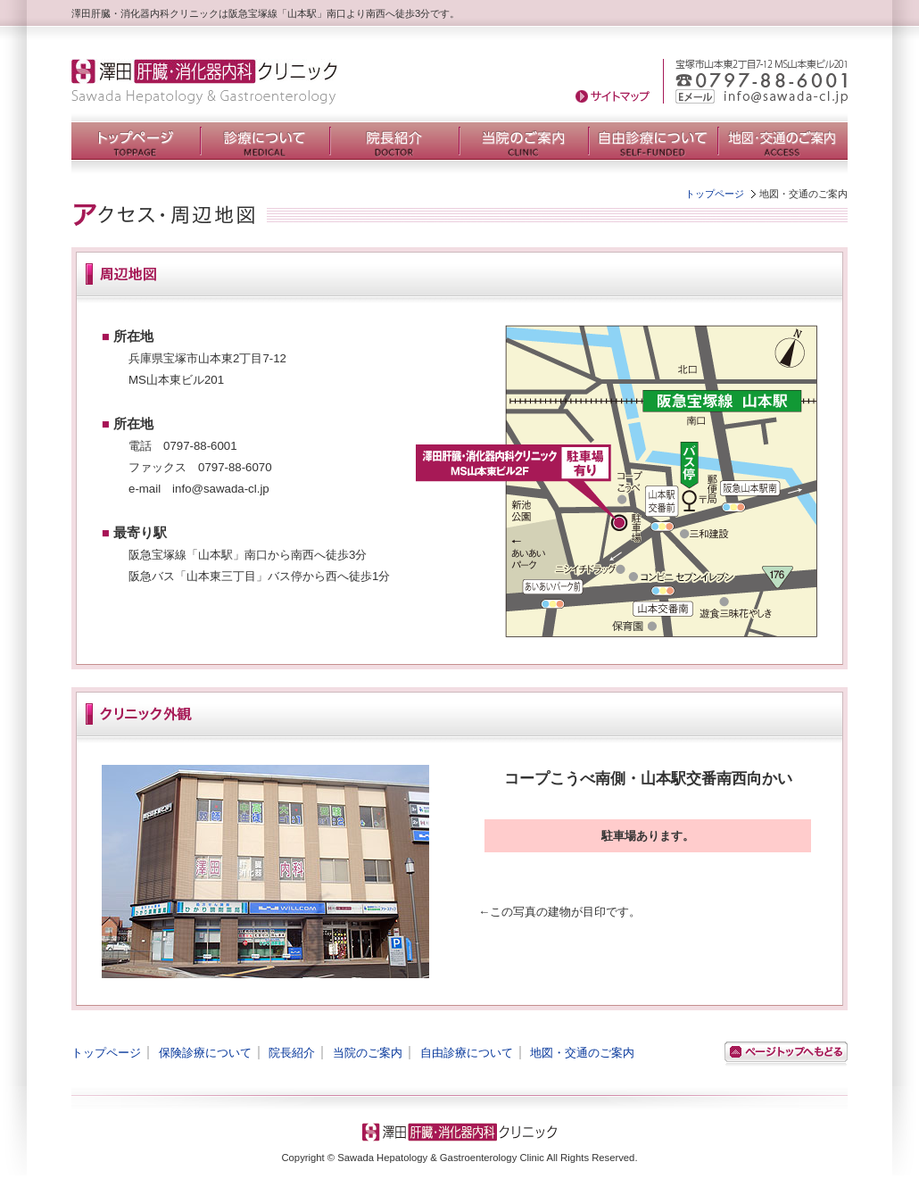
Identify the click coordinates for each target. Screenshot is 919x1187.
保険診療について (205, 1052)
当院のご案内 (367, 1052)
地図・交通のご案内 (582, 1052)
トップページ (714, 193)
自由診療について (466, 1052)
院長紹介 (292, 1052)
